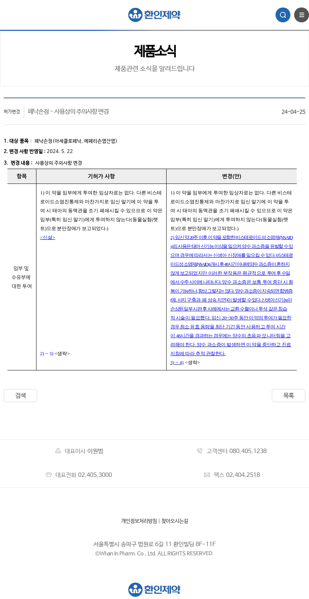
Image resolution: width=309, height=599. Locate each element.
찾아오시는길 (174, 521)
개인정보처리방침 (139, 521)
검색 (20, 395)
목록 (288, 395)
